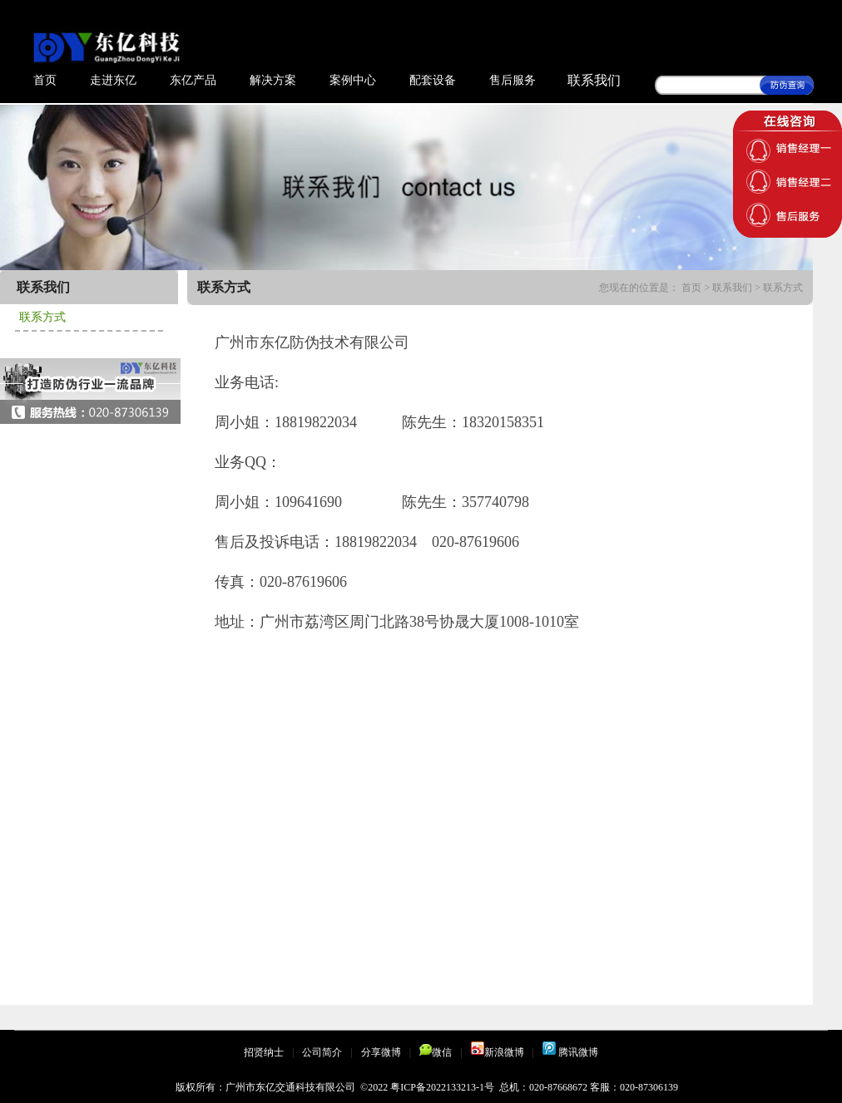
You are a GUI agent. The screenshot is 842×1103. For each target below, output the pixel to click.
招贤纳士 (264, 1052)
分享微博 (381, 1052)
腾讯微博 (570, 1052)
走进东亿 (113, 80)
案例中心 (352, 80)
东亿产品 (193, 80)
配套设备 (432, 80)
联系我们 (594, 80)
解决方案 (273, 80)
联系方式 (42, 317)
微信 (435, 1052)
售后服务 (512, 80)
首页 (45, 80)
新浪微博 (497, 1052)
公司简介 (322, 1052)
